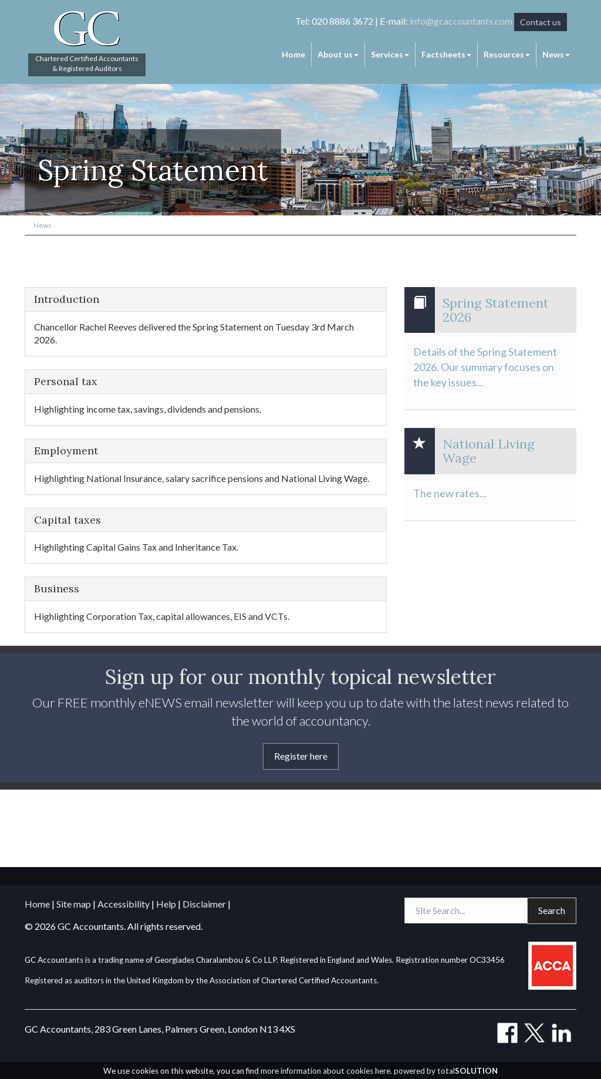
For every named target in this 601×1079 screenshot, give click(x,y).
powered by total (446, 1070)
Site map (73, 903)
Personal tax (65, 381)
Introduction (66, 299)
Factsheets (446, 54)
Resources (507, 54)
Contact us (540, 22)
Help (166, 903)
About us (338, 54)
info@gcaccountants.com (461, 20)
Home (293, 54)
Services (390, 54)
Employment (66, 451)
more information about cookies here (325, 1070)
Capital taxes (67, 520)
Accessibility (123, 903)
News (556, 54)
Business (56, 589)
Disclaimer (204, 903)
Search (551, 910)
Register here (300, 755)
